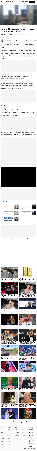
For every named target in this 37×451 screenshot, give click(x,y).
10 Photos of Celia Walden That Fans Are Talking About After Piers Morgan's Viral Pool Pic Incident (27, 326)
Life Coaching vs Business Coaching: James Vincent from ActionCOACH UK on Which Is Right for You (8, 219)
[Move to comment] (35, 40)
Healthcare (9, 432)
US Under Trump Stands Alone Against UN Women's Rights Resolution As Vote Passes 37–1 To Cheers (27, 358)
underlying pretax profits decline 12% (23, 51)
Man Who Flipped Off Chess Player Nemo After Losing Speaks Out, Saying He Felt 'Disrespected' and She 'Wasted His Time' (8, 342)
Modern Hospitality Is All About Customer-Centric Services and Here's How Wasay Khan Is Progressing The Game (26, 207)
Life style (2, 441)
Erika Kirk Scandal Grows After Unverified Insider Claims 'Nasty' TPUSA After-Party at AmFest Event (9, 374)
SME (1, 435)
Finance (9, 435)
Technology (2, 438)
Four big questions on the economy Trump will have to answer (12, 78)
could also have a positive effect (27, 86)
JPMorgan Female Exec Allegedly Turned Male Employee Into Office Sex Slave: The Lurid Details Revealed (9, 405)
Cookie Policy (17, 435)
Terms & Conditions (17, 432)
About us (16, 429)
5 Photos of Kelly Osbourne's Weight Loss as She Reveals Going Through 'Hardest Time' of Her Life (9, 389)
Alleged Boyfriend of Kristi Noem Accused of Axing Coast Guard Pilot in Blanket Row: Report (27, 374)
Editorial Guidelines (27, 238)
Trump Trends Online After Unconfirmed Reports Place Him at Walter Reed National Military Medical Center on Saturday (27, 342)
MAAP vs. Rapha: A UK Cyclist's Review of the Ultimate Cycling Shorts (8, 206)
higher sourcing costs (27, 85)
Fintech (9, 444)
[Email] (33, 40)
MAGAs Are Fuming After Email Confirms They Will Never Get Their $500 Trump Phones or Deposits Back (27, 279)
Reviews (2, 444)
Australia (23, 429)
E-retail (9, 429)
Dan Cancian (7, 39)
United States (24, 435)
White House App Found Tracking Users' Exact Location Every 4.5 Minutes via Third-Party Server (27, 311)
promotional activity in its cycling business (26, 56)
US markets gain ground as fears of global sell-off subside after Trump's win (15, 76)
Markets (2, 432)
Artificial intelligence (10, 438)
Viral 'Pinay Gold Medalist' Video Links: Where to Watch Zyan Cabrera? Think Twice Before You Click (9, 311)
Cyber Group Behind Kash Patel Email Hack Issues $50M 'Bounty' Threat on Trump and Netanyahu (27, 421)
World (1, 429)
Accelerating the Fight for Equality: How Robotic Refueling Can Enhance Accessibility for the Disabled (8, 213)
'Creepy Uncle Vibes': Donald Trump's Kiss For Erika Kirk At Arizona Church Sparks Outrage (8, 421)
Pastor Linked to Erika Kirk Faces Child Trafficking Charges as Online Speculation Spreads (8, 295)
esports (9, 441)
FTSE (19, 50)
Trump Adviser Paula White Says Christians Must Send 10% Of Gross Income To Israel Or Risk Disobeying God (27, 405)
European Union (12, 85)
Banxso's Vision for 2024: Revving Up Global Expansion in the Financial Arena (26, 212)
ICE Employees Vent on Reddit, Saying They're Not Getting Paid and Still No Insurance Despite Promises (9, 279)
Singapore (23, 432)
